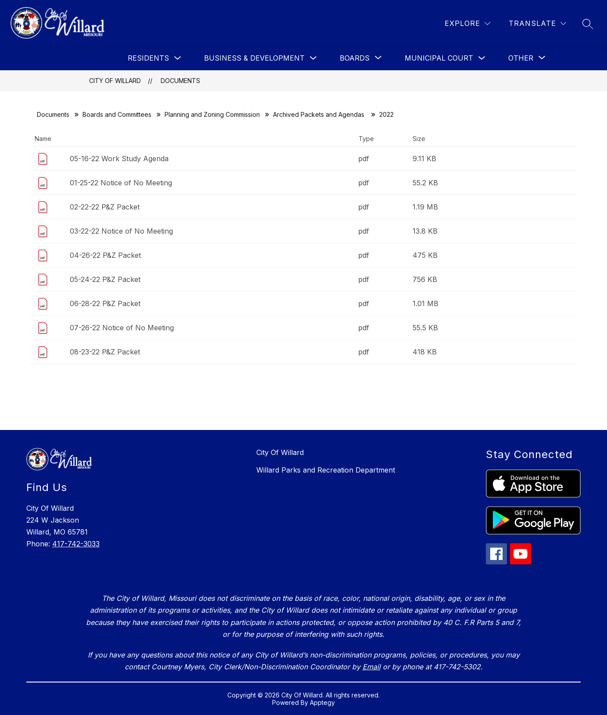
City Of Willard (115, 80)
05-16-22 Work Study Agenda (119, 158)
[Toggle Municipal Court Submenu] (482, 58)
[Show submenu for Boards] (355, 58)
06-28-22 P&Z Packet (105, 303)
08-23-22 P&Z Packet (105, 351)
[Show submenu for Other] (520, 58)
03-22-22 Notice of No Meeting (121, 231)
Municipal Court (439, 58)
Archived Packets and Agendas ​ (319, 114)
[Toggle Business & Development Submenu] (313, 58)
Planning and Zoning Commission (212, 114)
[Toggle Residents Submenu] (177, 58)
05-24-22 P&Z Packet (105, 279)
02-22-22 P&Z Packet (105, 206)
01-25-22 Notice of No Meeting (121, 182)
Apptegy (322, 702)
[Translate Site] (537, 23)
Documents (180, 80)
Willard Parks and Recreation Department (325, 470)
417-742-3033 (76, 543)
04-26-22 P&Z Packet (105, 255)
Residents (148, 58)
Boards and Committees (117, 114)
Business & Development (254, 58)
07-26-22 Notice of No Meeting (122, 327)
